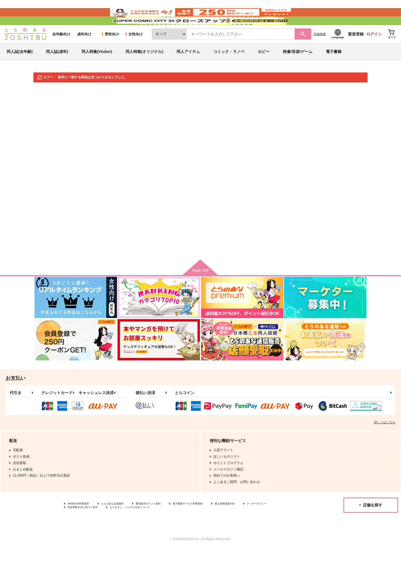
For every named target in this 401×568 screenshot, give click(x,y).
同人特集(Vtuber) (97, 68)
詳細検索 (320, 50)
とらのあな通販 (45, 106)
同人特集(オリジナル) (144, 68)
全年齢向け (61, 50)
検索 (208, 206)
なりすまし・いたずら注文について (185, 525)
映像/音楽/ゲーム (297, 68)
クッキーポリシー (81, 525)
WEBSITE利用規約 (82, 521)
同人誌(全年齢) (20, 68)
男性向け (110, 50)
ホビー (264, 68)
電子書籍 (333, 68)
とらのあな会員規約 (123, 521)
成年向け (84, 50)
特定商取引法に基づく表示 (126, 525)
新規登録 (356, 50)
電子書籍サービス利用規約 (215, 521)
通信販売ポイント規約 (167, 521)
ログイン (374, 50)
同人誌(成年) (57, 68)
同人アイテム (188, 68)
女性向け (133, 50)
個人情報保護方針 (261, 521)
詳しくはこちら (384, 438)
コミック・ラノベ (228, 68)
